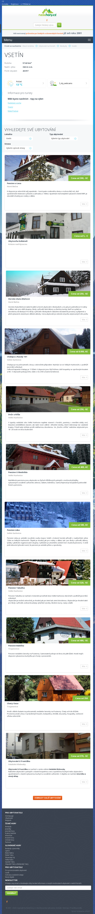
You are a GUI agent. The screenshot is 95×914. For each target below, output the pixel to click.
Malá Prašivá (13, 111)
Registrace (15, 4)
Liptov (7, 851)
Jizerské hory (10, 831)
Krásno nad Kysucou (17, 244)
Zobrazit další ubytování (48, 798)
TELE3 (88, 911)
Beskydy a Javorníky (12, 848)
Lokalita (8, 134)
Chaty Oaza (12, 703)
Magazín (8, 820)
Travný (10, 107)
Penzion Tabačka (16, 587)
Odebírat (11, 893)
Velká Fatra (9, 860)
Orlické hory (9, 840)
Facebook (7, 902)
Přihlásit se (26, 4)
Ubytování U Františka (19, 761)
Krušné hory (9, 838)
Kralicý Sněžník (10, 833)
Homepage (9, 816)
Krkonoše (8, 835)
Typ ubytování (56, 134)
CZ (3, 1)
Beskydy (8, 826)
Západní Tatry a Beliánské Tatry (16, 864)
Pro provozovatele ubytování (16, 870)
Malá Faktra (9, 853)
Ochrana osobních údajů (14, 875)
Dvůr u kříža (14, 414)
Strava (8, 144)
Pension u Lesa (14, 183)
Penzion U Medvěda (17, 472)
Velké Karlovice (14, 360)
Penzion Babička (16, 645)
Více (83, 204)
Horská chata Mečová (19, 299)
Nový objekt (9, 877)
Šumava (8, 842)
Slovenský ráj (10, 857)
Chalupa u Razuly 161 (17, 356)
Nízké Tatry (9, 855)
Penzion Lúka (13, 530)
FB (47, 20)
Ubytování (9, 818)
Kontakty (5, 4)
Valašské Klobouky (17, 764)
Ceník (7, 873)
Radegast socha (14, 103)
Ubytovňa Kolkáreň (18, 241)
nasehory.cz (42, 7)
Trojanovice (13, 649)
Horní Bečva (12, 186)
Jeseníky (8, 829)
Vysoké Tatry (10, 862)
